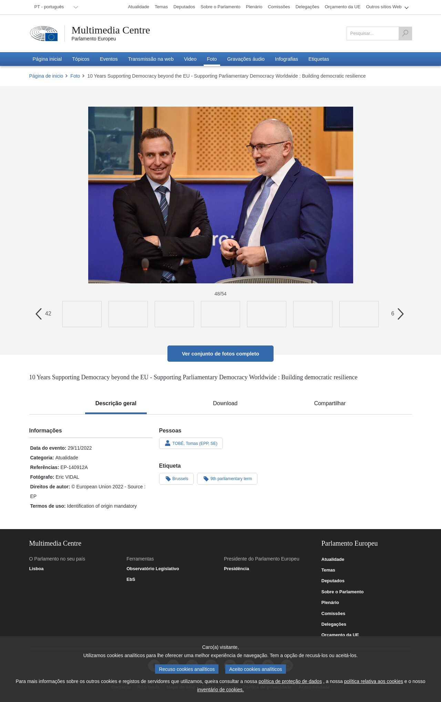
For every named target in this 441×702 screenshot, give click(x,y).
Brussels (176, 478)
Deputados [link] (333, 580)
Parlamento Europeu (94, 38)
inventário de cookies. (220, 689)
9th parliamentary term (227, 478)
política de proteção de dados (290, 681)
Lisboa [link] (36, 568)
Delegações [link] (333, 624)
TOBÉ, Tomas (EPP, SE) (191, 443)
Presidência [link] (236, 568)
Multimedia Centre (111, 30)
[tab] (116, 403)
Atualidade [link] (332, 559)
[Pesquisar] (405, 33)
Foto (75, 76)
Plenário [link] (330, 602)
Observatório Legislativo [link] (152, 568)
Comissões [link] (333, 613)
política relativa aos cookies (373, 681)
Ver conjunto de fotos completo (220, 354)
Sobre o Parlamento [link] (342, 591)
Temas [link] (328, 570)
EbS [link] (130, 579)
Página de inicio (46, 76)
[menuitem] (55, 7)
